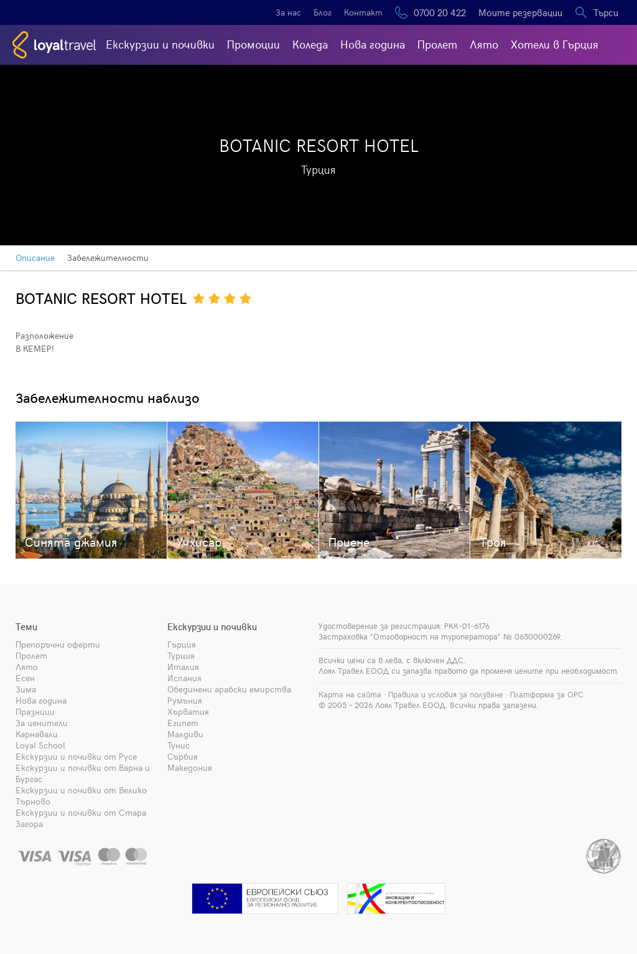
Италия (183, 667)
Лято (484, 44)
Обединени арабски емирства (229, 689)
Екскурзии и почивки (160, 44)
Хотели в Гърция (554, 44)
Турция (181, 655)
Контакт (363, 12)
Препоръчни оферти (58, 644)
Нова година (372, 44)
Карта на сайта (349, 694)
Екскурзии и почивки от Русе (76, 756)
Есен (25, 678)
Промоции (253, 44)
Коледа (310, 44)
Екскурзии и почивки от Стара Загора (81, 817)
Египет (182, 723)
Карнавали (37, 734)
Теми (26, 626)
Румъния (184, 700)
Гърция (181, 644)
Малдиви (185, 734)
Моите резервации (520, 12)
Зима (26, 689)
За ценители (42, 723)
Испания (184, 678)
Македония (189, 767)
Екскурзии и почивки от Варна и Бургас (83, 773)
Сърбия (182, 756)
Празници (35, 711)
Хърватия (188, 711)
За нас (288, 12)
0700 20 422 (440, 12)
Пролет (437, 44)
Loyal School (40, 745)
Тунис (178, 745)
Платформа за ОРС (547, 694)
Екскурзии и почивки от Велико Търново (81, 795)
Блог (323, 12)
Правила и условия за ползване (445, 694)
